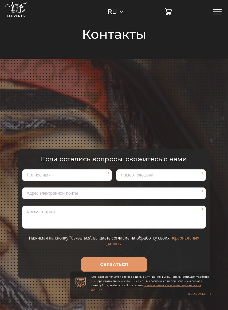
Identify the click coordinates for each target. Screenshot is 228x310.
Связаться (114, 264)
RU (112, 11)
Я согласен (199, 294)
